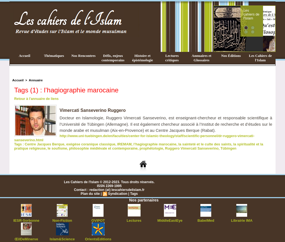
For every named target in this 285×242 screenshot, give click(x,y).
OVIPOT (98, 215)
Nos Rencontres (84, 56)
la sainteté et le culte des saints (195, 140)
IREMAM (119, 140)
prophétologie (129, 143)
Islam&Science (62, 234)
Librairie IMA (242, 215)
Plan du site (90, 189)
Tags (133, 189)
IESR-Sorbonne (26, 215)
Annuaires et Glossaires (202, 58)
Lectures (134, 215)
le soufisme (41, 143)
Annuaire (34, 80)
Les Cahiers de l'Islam (260, 58)
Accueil (24, 56)
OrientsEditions (98, 234)
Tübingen (202, 143)
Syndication (117, 189)
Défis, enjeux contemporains (113, 58)
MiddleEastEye (170, 215)
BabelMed (206, 215)
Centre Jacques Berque (43, 140)
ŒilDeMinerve (26, 234)
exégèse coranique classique (87, 140)
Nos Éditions (231, 56)
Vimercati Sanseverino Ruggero (93, 110)
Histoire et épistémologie (142, 58)
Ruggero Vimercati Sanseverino (167, 143)
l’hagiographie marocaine (147, 140)
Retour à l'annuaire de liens (36, 99)
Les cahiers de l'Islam (261, 12)
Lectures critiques (172, 58)
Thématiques (54, 56)
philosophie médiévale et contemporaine (84, 143)
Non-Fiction (62, 215)
